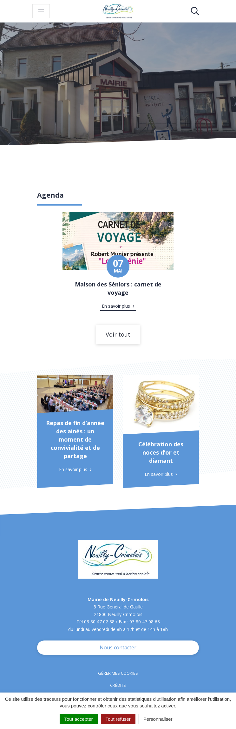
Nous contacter (118, 647)
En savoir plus (116, 306)
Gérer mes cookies (118, 673)
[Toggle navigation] (41, 11)
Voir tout (118, 334)
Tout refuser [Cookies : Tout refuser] (118, 719)
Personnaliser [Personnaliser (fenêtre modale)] (158, 719)
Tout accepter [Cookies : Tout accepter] (78, 719)
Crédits (118, 685)
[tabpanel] (118, 265)
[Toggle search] (195, 11)
